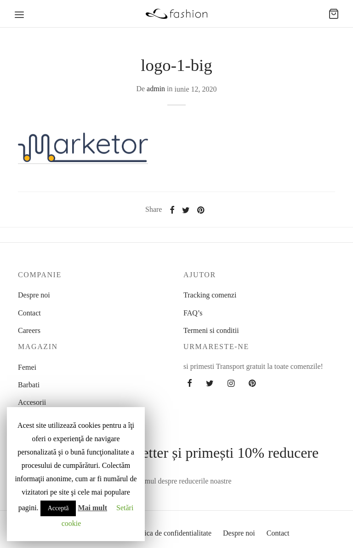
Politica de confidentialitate (171, 533)
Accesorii (32, 402)
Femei (27, 367)
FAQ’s (193, 313)
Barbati (29, 385)
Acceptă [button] (58, 508)
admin (156, 89)
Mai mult (92, 508)
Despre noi (34, 295)
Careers (29, 330)
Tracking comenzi (209, 295)
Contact (29, 313)
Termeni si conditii (211, 330)
